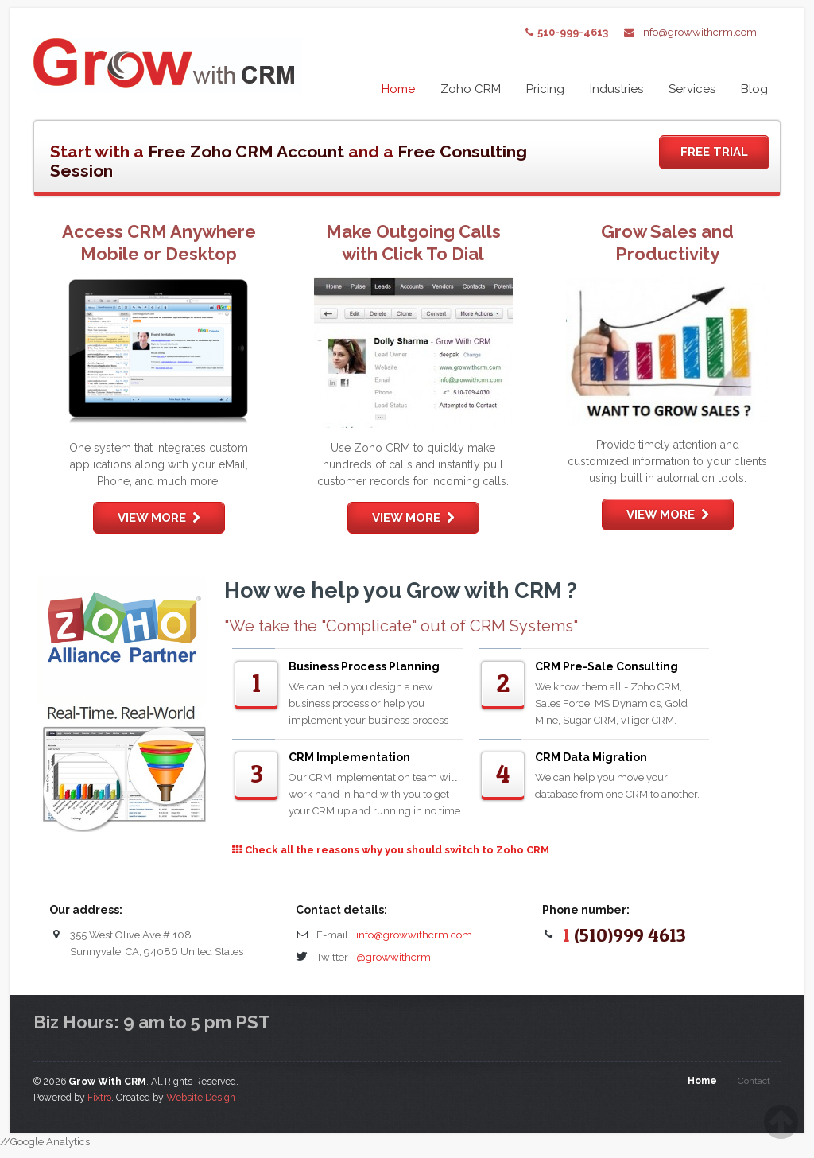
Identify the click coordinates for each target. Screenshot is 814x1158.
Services (692, 89)
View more (159, 518)
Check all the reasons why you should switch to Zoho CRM (390, 850)
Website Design (200, 1097)
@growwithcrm (393, 957)
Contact (754, 1080)
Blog (754, 89)
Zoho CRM (470, 89)
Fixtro (99, 1097)
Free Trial (714, 152)
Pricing (545, 89)
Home (398, 89)
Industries (616, 89)
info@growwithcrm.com (699, 32)
